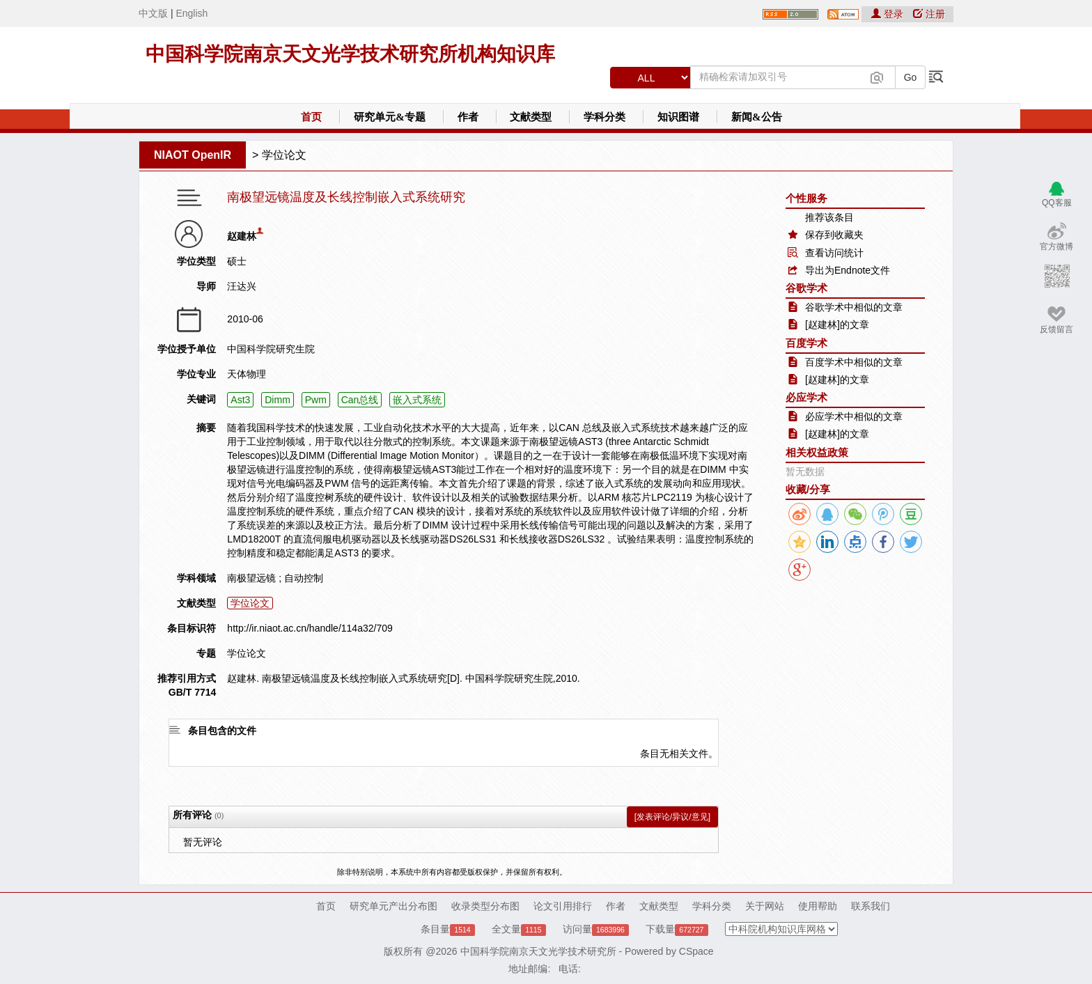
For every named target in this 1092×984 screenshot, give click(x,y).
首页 (311, 117)
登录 (888, 13)
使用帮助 (817, 906)
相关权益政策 (817, 452)
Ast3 (240, 399)
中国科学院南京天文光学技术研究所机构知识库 (350, 54)
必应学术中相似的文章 (854, 416)
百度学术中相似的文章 (854, 362)
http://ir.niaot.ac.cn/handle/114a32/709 (309, 628)
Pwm (316, 399)
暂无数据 (805, 471)
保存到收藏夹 (834, 234)
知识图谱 (678, 117)
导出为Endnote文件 (847, 270)
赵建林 (241, 236)
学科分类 (604, 117)
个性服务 (806, 198)
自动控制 (303, 578)
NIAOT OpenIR (192, 155)
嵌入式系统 (417, 399)
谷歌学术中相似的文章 (854, 307)
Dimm (277, 399)
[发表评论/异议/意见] (672, 817)
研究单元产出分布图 (393, 906)
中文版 (153, 13)
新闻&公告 (756, 117)
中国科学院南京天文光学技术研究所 (538, 951)
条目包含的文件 (222, 730)
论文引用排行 (562, 906)
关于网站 (764, 906)
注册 (929, 13)
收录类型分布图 (485, 906)
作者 (468, 117)
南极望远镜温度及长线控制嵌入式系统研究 (346, 197)
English (192, 13)
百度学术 (806, 343)
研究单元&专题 (390, 117)
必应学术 (806, 397)
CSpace (696, 951)
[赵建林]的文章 (837, 324)
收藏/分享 (808, 489)
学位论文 (284, 155)
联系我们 (870, 906)
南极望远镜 (251, 578)
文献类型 (531, 117)
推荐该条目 (829, 217)
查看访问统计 (834, 252)
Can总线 (360, 399)
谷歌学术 (806, 288)
